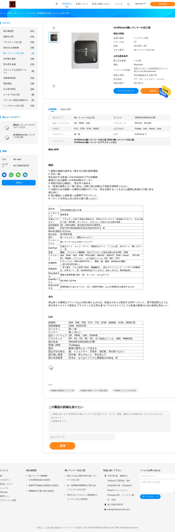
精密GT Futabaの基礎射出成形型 (43, 485)
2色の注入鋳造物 (18, 47)
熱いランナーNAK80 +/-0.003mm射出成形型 (39, 478)
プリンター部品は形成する (18, 100)
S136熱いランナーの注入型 (125, 391)
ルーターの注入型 (18, 94)
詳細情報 (52, 109)
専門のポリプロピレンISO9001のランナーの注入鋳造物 (82, 497)
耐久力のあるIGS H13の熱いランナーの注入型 (82, 478)
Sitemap (3, 492)
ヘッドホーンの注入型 (18, 105)
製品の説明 (66, 109)
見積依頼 (163, 4)
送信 (62, 446)
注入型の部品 (18, 89)
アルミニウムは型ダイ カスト (18, 71)
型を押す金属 (18, 64)
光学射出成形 (18, 58)
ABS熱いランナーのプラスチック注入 (24, 126)
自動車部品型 (18, 78)
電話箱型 (18, 83)
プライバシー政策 (8, 500)
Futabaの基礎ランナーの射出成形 (94, 391)
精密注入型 (18, 36)
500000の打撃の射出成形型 (41, 491)
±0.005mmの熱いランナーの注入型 (24, 136)
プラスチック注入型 (18, 42)
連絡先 (19, 182)
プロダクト (5, 480)
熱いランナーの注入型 (18, 53)
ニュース (4, 488)
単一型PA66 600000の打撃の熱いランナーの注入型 (81, 487)
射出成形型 (18, 31)
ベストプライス (126, 90)
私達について (6, 484)
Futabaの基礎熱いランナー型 (62, 391)
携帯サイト (5, 496)
